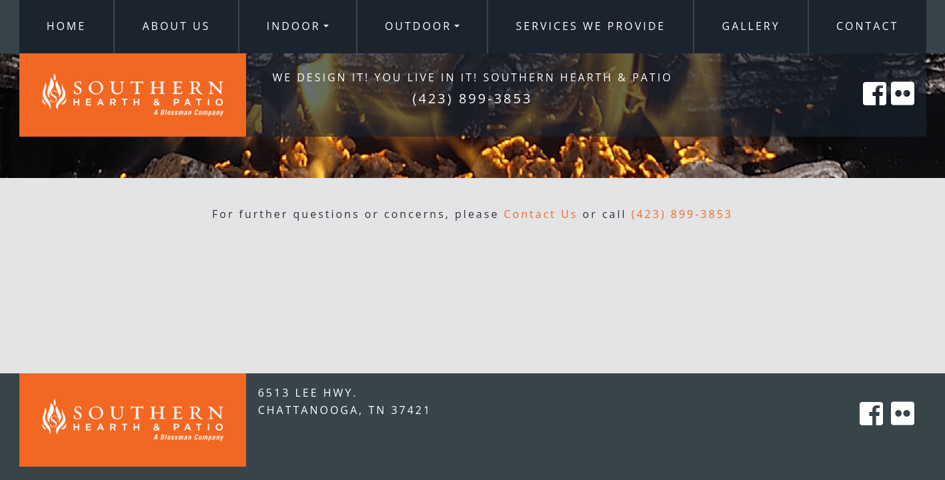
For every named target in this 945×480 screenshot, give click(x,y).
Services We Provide (591, 26)
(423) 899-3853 (682, 214)
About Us (176, 26)
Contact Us (541, 214)
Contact (867, 26)
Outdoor (418, 26)
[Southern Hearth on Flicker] (903, 108)
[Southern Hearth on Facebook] (875, 108)
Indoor (294, 26)
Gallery (751, 26)
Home (67, 26)
